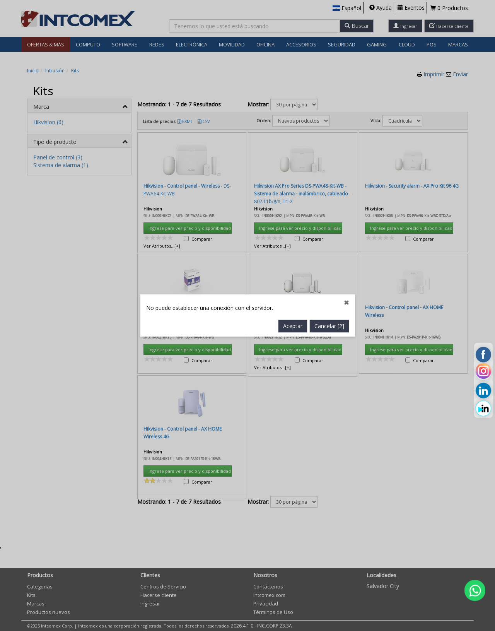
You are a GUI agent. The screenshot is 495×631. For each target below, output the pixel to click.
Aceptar (292, 230)
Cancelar (329, 230)
